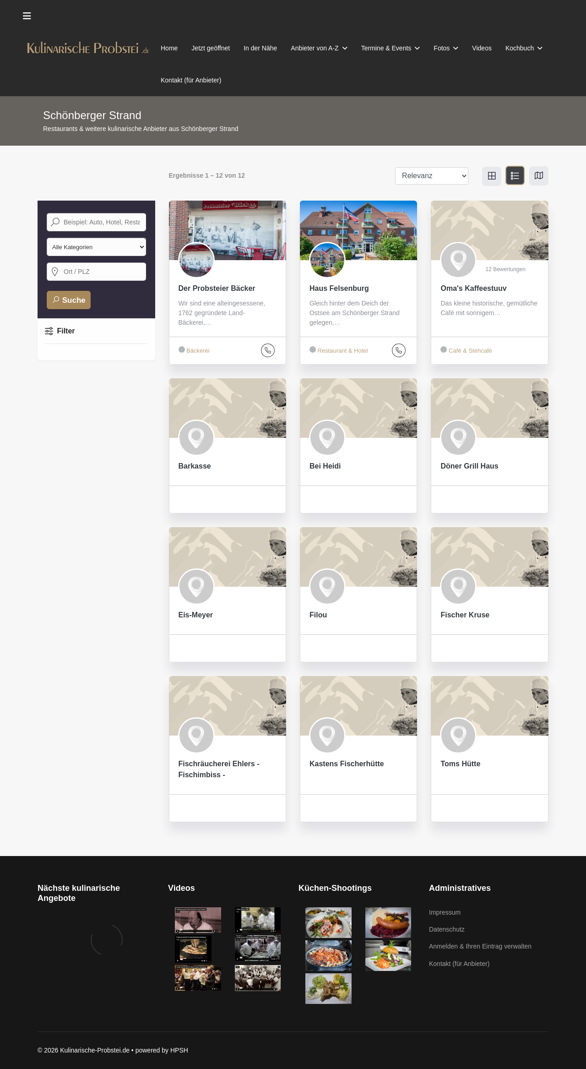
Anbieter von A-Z (314, 48)
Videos (482, 48)
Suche (69, 300)
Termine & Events (386, 48)
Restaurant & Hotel (338, 350)
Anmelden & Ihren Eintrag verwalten (480, 946)
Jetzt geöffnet (210, 48)
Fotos (442, 48)
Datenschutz (447, 929)
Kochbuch (519, 48)
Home (169, 48)
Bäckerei (194, 350)
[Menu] (27, 16)
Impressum (445, 912)
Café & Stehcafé (466, 350)
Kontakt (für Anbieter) (191, 80)
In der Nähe (260, 48)
